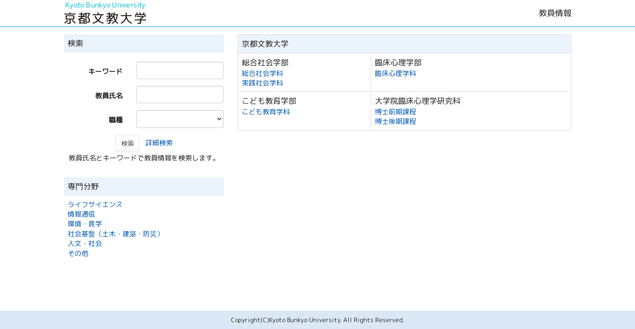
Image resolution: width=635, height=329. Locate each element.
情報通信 (81, 214)
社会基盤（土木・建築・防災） (116, 234)
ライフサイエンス (95, 204)
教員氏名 (109, 96)
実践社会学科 (262, 83)
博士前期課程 (395, 112)
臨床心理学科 (395, 73)
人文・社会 (85, 243)
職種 (116, 120)
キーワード (105, 71)
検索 (127, 143)
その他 (78, 253)
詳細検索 (159, 143)
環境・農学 (85, 223)
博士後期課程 (395, 121)
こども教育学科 (266, 112)
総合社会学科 (262, 73)
